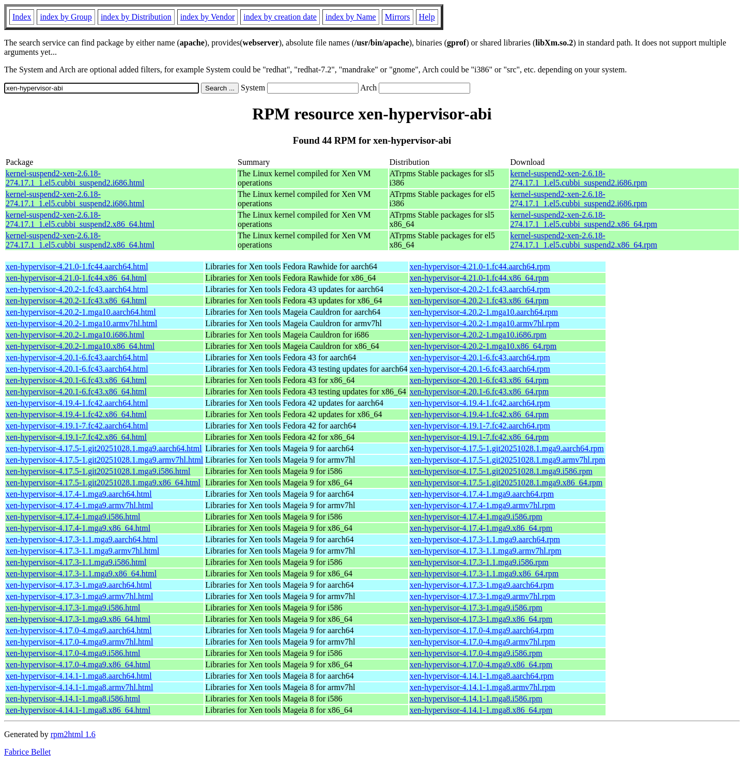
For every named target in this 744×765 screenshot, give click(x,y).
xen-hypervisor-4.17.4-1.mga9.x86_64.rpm (481, 528)
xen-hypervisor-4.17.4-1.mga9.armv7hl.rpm (482, 505)
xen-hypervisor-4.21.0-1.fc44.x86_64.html (76, 277)
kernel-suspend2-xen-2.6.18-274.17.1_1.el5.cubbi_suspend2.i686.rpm (578, 178)
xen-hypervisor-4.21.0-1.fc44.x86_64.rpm (479, 277)
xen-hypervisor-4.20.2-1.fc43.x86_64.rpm (479, 300)
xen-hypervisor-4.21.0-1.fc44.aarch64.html (77, 266)
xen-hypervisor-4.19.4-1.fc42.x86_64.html (76, 414)
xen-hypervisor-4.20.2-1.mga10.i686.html (75, 334)
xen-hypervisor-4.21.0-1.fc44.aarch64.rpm (480, 266)
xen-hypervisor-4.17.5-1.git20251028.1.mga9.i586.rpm (501, 471)
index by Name (351, 16)
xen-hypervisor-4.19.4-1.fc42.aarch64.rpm (480, 403)
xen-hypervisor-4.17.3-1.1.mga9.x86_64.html (81, 573)
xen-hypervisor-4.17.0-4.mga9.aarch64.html (79, 630)
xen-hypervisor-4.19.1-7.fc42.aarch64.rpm (480, 425)
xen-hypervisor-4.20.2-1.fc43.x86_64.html (76, 300)
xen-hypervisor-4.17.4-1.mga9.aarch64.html (79, 493)
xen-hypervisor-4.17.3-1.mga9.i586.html (73, 607)
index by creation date (280, 16)
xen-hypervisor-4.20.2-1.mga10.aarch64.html (81, 312)
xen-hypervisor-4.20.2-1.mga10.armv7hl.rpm (485, 323)
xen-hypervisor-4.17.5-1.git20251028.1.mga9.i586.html (98, 471)
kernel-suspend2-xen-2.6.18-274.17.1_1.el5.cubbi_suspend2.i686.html (75, 178)
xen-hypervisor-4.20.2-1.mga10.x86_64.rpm (483, 346)
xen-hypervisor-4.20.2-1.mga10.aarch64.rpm (484, 312)
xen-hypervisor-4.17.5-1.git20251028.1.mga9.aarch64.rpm (507, 448)
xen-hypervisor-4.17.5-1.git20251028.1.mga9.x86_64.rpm (506, 482)
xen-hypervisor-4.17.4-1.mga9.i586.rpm (476, 516)
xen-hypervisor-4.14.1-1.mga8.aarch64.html (79, 675)
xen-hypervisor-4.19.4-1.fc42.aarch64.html (77, 403)
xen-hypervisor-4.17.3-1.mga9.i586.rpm (476, 607)
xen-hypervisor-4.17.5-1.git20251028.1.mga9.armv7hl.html (104, 459)
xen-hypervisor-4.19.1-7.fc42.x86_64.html (76, 437)
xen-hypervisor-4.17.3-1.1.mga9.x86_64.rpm (484, 573)
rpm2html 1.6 (73, 734)
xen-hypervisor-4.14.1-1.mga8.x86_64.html (78, 710)
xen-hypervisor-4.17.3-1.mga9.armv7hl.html (79, 596)
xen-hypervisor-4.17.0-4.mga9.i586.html (73, 653)
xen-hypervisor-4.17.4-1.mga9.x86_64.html (78, 528)
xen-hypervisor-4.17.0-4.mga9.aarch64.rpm (482, 630)
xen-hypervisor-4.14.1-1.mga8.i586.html (73, 698)
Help (427, 16)
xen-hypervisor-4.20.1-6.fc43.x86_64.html (76, 380)
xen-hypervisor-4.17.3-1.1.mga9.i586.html (76, 562)
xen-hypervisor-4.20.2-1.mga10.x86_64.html (80, 346)
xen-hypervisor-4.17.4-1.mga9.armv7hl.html (79, 505)
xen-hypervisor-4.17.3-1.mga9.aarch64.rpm (482, 584)
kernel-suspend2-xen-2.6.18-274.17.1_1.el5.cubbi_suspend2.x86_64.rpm (583, 219)
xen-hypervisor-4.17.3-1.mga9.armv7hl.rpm (482, 596)
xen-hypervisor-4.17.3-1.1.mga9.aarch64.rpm (485, 539)
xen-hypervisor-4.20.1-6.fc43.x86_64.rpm (479, 380)
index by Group (65, 16)
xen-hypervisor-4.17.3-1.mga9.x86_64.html (78, 619)
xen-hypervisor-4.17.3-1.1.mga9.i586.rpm (479, 562)
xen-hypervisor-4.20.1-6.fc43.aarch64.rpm (480, 357)
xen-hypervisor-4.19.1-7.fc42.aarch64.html (77, 425)
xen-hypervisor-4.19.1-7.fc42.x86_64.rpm (479, 437)
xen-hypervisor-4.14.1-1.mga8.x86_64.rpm (481, 710)
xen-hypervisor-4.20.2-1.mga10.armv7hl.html (81, 323)
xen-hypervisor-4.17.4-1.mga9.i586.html (73, 516)
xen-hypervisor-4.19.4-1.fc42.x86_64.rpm (479, 414)
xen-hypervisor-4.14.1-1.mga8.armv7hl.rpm (482, 687)
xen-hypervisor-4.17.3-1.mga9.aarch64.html (79, 584)
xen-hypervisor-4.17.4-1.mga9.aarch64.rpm (482, 493)
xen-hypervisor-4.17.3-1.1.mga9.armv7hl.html (82, 550)
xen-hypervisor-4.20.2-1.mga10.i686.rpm (478, 334)
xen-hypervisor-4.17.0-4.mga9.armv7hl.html (79, 641)
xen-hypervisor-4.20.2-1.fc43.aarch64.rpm (480, 289)
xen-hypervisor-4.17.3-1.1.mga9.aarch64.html (82, 539)
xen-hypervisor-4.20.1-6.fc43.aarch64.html (77, 357)
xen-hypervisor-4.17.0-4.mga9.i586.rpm (476, 653)
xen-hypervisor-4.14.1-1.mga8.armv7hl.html (79, 687)
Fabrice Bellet (27, 751)
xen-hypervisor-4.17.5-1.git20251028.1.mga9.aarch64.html (104, 448)
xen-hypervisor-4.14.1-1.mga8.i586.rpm (476, 698)
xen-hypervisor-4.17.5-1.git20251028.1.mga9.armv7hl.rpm (508, 459)
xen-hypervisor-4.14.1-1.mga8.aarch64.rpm (482, 675)
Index (21, 16)
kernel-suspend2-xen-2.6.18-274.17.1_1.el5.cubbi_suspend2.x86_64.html (80, 219)
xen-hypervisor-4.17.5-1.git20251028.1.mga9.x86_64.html (103, 482)
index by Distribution (136, 16)
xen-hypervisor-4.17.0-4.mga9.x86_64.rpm (481, 664)
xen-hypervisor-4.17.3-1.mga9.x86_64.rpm (481, 619)
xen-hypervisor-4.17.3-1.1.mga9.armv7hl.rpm (486, 550)
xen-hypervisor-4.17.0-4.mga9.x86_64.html (78, 664)
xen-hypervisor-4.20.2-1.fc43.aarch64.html (77, 289)
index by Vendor (207, 16)
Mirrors (397, 16)
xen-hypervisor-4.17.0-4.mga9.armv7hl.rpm (482, 641)
